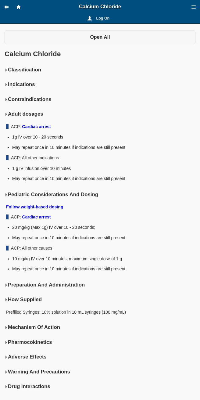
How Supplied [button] (23, 299)
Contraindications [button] (28, 99)
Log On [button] (103, 18)
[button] (9, 7)
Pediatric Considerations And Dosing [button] (51, 194)
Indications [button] (20, 84)
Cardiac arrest (36, 126)
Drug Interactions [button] (27, 386)
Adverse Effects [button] (26, 357)
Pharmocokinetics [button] (28, 342)
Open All (100, 37)
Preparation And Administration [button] (45, 285)
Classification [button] (23, 70)
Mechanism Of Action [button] (32, 327)
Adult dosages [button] (24, 114)
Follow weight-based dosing (34, 206)
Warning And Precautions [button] (37, 372)
